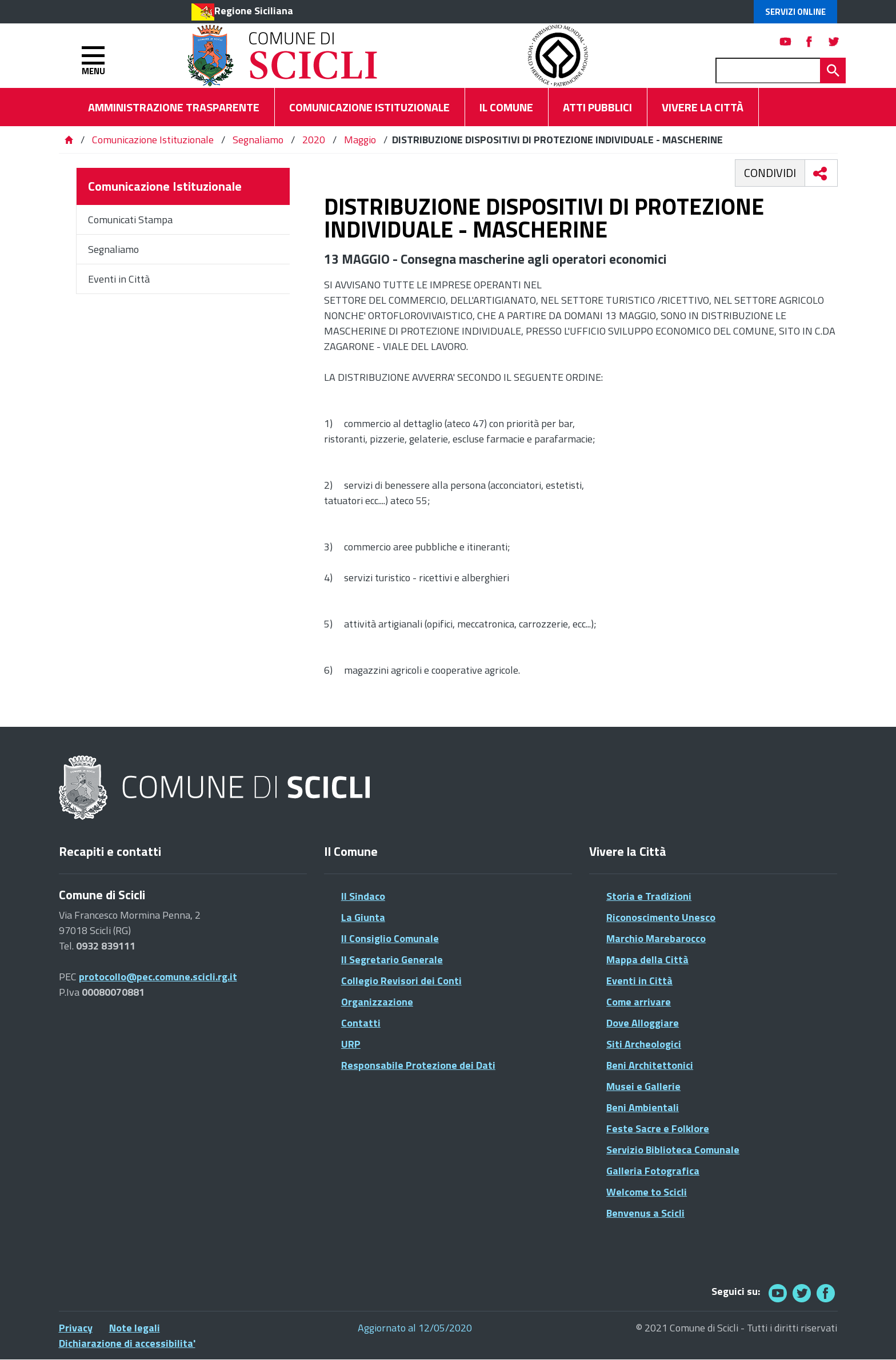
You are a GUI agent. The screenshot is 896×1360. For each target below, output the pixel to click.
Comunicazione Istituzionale (153, 139)
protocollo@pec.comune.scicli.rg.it (158, 976)
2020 (313, 139)
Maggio (360, 139)
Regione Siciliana (253, 10)
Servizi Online (795, 11)
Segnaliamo (258, 139)
